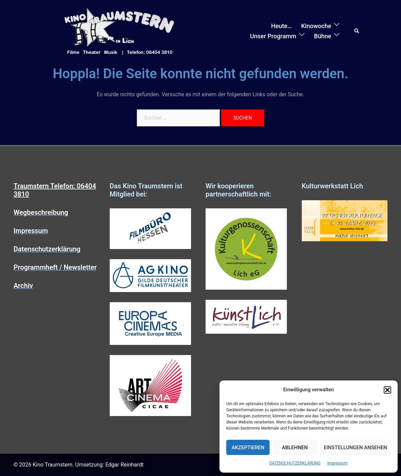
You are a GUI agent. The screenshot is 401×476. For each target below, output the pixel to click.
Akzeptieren (248, 447)
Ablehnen (295, 447)
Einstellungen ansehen (355, 447)
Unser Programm (273, 36)
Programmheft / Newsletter (55, 267)
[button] (387, 390)
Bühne (322, 36)
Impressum (337, 463)
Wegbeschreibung (41, 212)
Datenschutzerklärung (47, 249)
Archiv (23, 286)
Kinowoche (316, 25)
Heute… (281, 25)
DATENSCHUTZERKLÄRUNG (294, 463)
